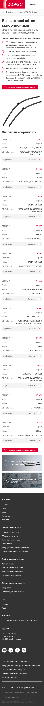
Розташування (7, 516)
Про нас (5, 504)
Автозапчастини (8, 564)
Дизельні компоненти (10, 662)
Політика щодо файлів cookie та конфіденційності (21, 692)
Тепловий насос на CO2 (11, 540)
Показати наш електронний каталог (23, 480)
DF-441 (39, 308)
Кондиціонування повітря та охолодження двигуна (21, 665)
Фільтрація (24, 673)
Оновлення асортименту (11, 575)
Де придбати (6, 588)
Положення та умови (10, 697)
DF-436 (39, 169)
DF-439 (39, 253)
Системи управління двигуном (13, 669)
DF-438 (39, 226)
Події (4, 608)
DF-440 (38, 281)
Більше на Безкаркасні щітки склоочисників (24, 463)
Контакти (5, 520)
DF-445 (39, 422)
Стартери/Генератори (10, 673)
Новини (5, 604)
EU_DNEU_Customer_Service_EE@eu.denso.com (20, 620)
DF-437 (39, 196)
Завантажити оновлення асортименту (20, 87)
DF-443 (39, 365)
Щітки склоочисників (9, 677)
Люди (4, 508)
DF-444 (39, 395)
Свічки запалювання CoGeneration (15, 551)
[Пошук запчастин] (22, 12)
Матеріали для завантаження (13, 591)
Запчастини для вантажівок (12, 571)
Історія (4, 512)
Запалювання (25, 662)
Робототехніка (7, 543)
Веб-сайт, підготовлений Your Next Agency (18, 702)
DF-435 (39, 139)
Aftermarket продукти (10, 532)
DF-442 (39, 338)
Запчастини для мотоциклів (12, 567)
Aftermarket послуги (10, 536)
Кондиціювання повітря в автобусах (15, 547)
